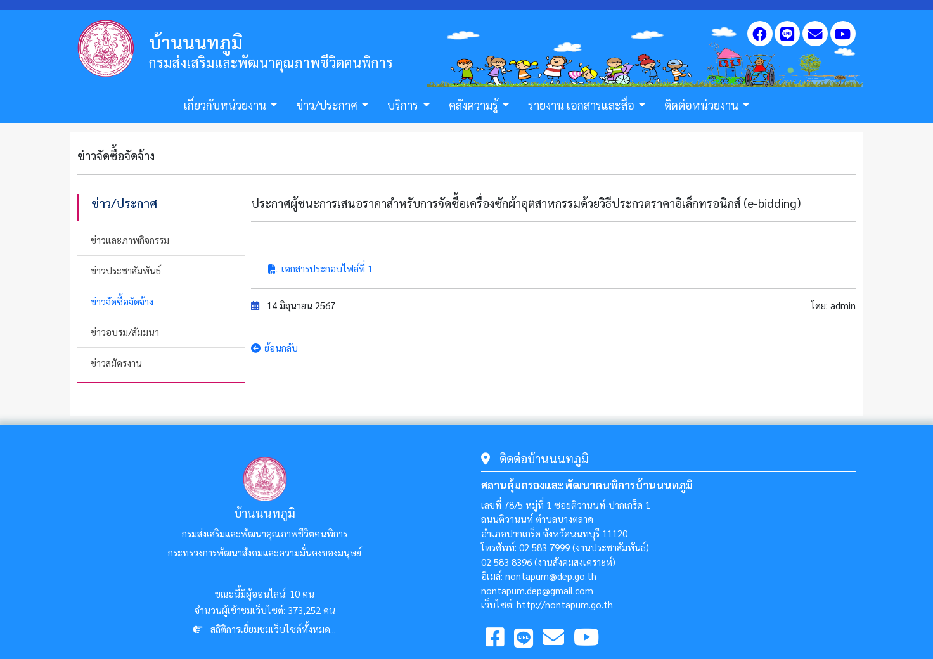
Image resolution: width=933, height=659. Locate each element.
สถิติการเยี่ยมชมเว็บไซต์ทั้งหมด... (273, 629)
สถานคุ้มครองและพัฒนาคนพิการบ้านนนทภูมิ (587, 485)
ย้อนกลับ (274, 348)
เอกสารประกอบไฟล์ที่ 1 (320, 268)
